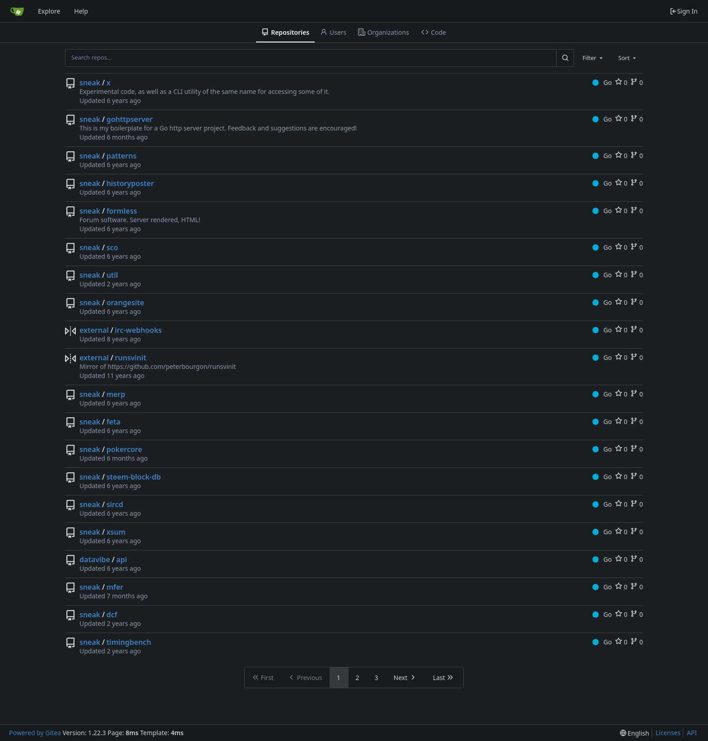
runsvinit (130, 357)
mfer (115, 587)
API (692, 732)
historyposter (130, 183)
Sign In (684, 11)
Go (602, 82)
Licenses (668, 732)
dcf (112, 614)
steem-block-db (134, 476)
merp (116, 394)
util (112, 275)
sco (112, 247)
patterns (122, 155)
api (121, 559)
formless (122, 210)
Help (81, 11)
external (94, 330)
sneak (89, 82)
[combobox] (593, 57)
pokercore (124, 449)
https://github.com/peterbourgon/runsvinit (171, 366)
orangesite (125, 302)
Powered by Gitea (35, 732)
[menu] (634, 733)
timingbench (129, 642)
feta (114, 421)
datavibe (94, 559)
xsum (116, 531)
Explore (49, 11)
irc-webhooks (138, 330)
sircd (115, 504)
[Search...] (564, 57)
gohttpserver (130, 119)
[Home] (17, 11)
